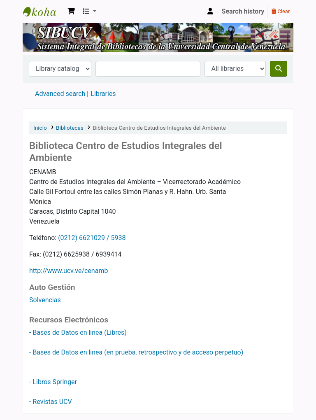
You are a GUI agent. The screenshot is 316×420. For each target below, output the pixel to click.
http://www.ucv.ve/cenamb (68, 271)
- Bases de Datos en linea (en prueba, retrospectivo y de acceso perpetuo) (136, 352)
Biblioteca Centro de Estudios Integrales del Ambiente (159, 127)
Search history (243, 11)
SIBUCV (43, 11)
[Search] (278, 69)
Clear (281, 11)
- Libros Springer (53, 382)
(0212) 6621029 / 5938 (91, 238)
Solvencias (45, 300)
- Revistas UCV (50, 402)
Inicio (40, 127)
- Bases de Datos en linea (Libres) (78, 332)
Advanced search (60, 94)
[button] (71, 11)
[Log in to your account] (210, 11)
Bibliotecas (70, 127)
